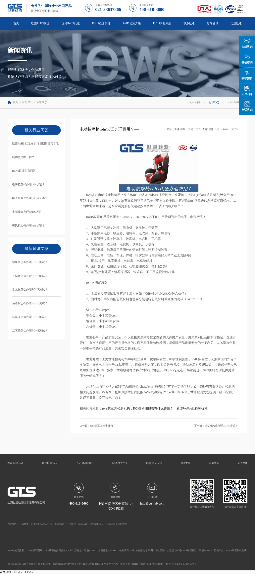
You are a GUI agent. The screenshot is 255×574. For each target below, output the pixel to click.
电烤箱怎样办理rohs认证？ (28, 184)
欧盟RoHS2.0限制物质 (64, 563)
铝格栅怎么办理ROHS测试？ (30, 262)
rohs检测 (122, 524)
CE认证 (18, 572)
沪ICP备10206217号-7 (42, 524)
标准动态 (42, 102)
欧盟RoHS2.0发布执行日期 (180, 563)
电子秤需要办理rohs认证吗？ (30, 198)
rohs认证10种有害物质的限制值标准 (31, 563)
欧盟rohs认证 (97, 524)
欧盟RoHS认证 (40, 23)
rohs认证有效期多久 (55, 550)
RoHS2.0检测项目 (119, 550)
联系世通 (189, 23)
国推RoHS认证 (71, 23)
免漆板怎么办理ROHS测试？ (30, 303)
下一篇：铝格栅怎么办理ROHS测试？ (216, 425)
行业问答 (234, 102)
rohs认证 (82, 524)
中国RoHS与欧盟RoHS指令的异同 (146, 563)
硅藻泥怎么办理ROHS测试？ (30, 317)
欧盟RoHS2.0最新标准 (96, 550)
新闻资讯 (212, 23)
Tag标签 (24, 524)
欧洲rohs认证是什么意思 (161, 550)
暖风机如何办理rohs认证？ (28, 225)
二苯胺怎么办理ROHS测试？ (30, 330)
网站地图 (12, 524)
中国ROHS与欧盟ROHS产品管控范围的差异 (101, 563)
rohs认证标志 (75, 550)
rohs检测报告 (138, 550)
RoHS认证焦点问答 (24, 170)
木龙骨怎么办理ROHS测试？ (30, 289)
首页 (16, 23)
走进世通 (236, 23)
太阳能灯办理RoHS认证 (26, 211)
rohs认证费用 (35, 550)
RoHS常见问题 (162, 23)
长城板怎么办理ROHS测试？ (30, 275)
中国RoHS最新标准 (186, 550)
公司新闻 (194, 102)
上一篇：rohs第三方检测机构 (96, 425)
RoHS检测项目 (101, 23)
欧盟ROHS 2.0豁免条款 (211, 550)
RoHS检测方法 (132, 23)
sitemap (60, 524)
